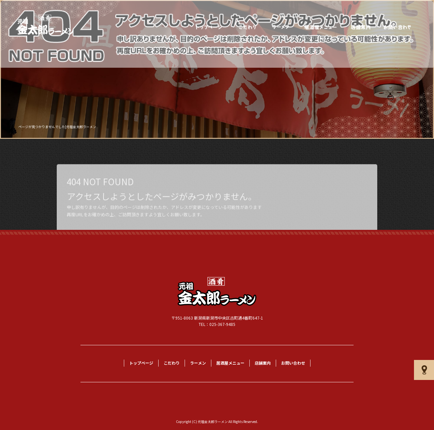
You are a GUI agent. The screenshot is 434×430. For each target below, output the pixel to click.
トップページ (209, 27)
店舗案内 (361, 27)
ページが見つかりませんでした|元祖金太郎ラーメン (57, 126)
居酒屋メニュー (320, 27)
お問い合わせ (398, 27)
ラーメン (280, 27)
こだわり (247, 27)
